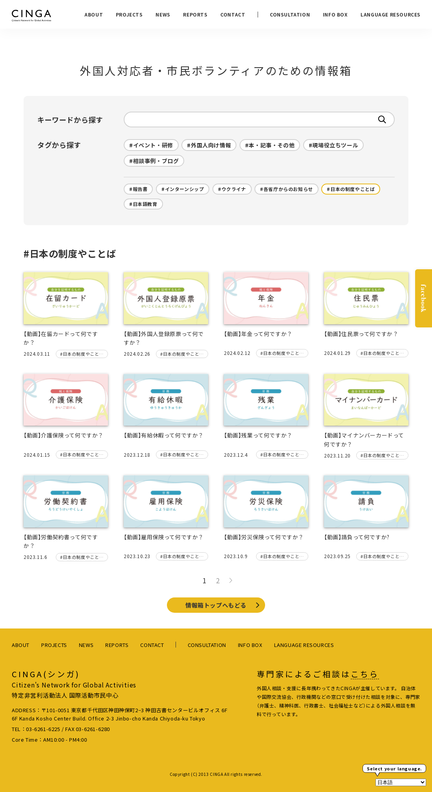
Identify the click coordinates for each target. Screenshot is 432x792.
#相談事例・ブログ (154, 161)
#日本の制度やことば (351, 189)
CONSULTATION (290, 14)
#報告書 (138, 189)
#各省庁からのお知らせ (286, 189)
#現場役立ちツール (333, 145)
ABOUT (93, 14)
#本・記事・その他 (270, 145)
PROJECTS (129, 14)
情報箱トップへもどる (216, 605)
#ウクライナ (232, 189)
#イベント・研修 (151, 145)
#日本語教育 (143, 203)
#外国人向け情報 (209, 145)
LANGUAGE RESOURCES (391, 14)
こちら (365, 674)
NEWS (163, 14)
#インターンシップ (182, 189)
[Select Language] (400, 782)
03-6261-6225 (43, 729)
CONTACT (232, 14)
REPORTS (195, 14)
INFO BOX (335, 14)
